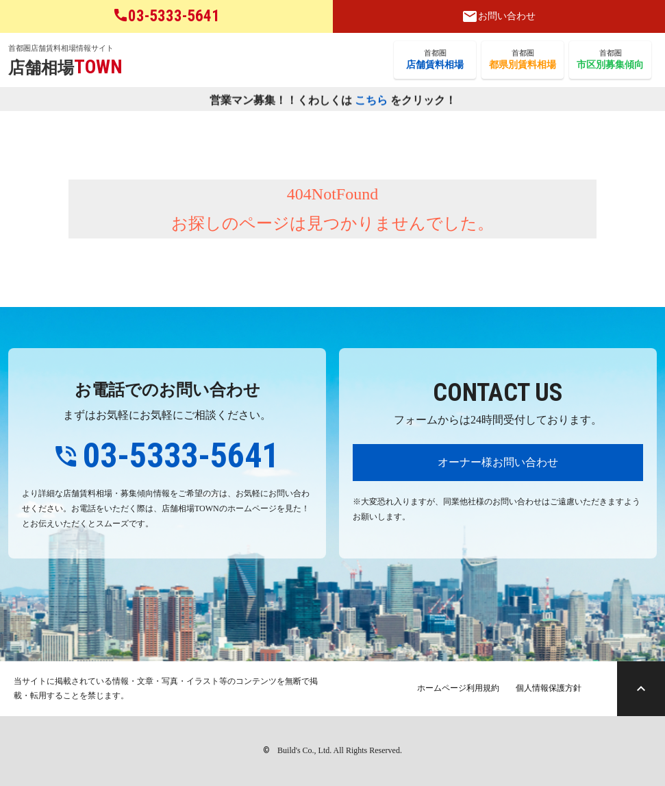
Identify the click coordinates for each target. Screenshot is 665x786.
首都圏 (435, 60)
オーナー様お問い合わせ (498, 462)
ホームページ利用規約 (458, 688)
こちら (371, 100)
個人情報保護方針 (548, 688)
